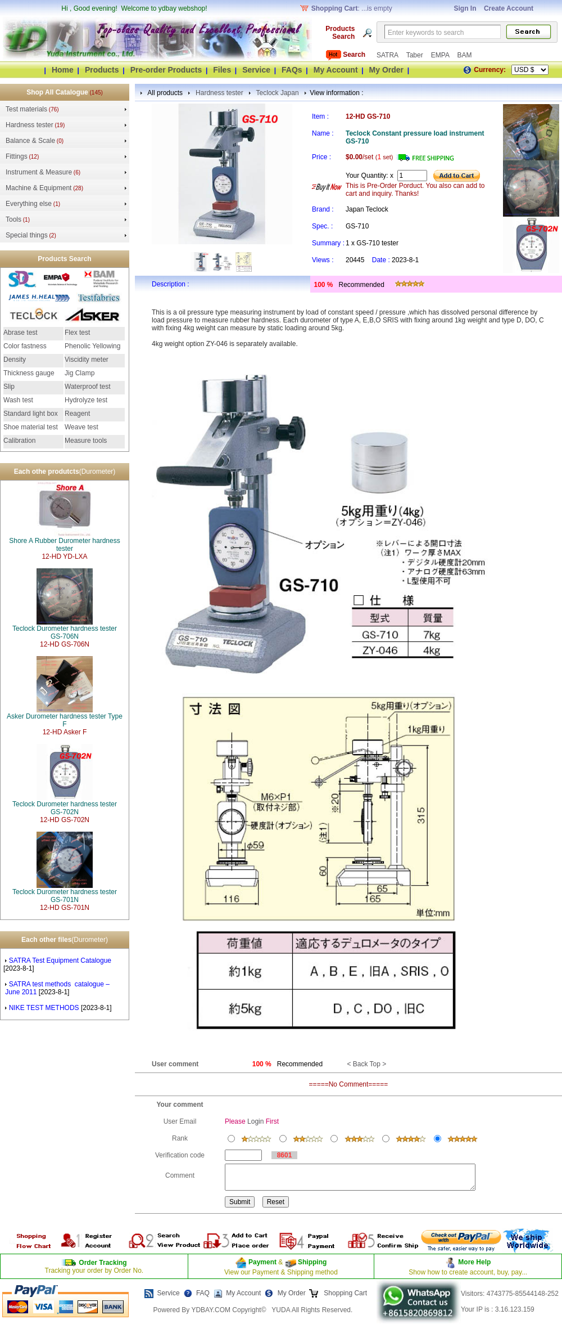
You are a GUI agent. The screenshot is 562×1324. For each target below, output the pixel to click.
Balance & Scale (30, 141)
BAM (464, 55)
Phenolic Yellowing (92, 346)
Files (222, 69)
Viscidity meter (86, 359)
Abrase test (20, 332)
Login (255, 1121)
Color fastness (25, 346)
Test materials (26, 109)
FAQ (203, 1293)
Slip (9, 387)
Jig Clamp (79, 373)
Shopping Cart (344, 1293)
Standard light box (30, 414)
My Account (336, 69)
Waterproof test (88, 387)
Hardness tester (29, 125)
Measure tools (86, 441)
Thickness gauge (29, 373)
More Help (474, 1262)
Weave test (81, 427)
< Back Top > (366, 1064)
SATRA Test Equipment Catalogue (59, 960)
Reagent (77, 414)
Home (63, 69)
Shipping (311, 1262)
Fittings (17, 156)
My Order (386, 69)
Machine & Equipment (38, 188)
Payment (262, 1262)
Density (14, 359)
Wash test (18, 400)
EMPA (441, 55)
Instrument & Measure (39, 172)
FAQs (292, 69)
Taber (415, 55)
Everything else (29, 204)
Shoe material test (30, 427)
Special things (27, 235)
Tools (13, 219)
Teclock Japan (277, 93)
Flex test (77, 332)
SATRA (388, 55)
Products (102, 69)
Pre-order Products (166, 69)
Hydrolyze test (86, 400)
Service (256, 69)
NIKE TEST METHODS (43, 1008)
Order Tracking (102, 1263)
